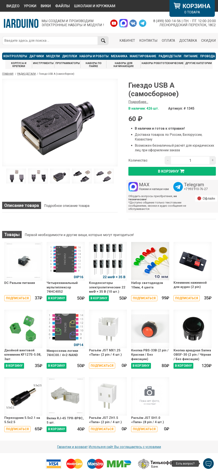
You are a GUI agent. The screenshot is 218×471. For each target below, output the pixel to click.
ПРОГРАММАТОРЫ (67, 63)
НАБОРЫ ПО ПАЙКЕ (94, 65)
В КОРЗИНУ (56, 298)
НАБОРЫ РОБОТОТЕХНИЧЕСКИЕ (163, 63)
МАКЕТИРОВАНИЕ (143, 56)
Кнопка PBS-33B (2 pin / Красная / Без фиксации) (150, 354)
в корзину (172, 171)
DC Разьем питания (19, 283)
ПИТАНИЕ (191, 56)
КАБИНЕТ (127, 41)
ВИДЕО (13, 6)
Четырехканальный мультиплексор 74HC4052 (62, 287)
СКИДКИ (208, 41)
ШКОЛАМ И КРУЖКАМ (94, 6)
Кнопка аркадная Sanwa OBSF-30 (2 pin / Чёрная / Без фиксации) (192, 354)
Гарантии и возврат (72, 447)
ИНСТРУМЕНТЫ (43, 63)
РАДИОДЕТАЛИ (170, 56)
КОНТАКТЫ (148, 41)
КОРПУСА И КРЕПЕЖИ (18, 65)
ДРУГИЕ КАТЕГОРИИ (198, 63)
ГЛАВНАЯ (7, 73)
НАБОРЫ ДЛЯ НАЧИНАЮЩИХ (123, 65)
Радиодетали (26, 73)
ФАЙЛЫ (62, 6)
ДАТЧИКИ (36, 56)
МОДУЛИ (53, 56)
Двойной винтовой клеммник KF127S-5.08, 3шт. (22, 354)
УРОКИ (30, 6)
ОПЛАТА (168, 41)
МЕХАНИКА (119, 56)
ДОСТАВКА (188, 41)
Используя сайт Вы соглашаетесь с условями (125, 447)
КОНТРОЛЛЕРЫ (15, 56)
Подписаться (17, 298)
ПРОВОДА (207, 56)
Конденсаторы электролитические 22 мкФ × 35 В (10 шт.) (107, 287)
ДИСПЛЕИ (69, 56)
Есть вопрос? (185, 463)
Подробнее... (138, 102)
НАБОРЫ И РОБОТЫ (94, 56)
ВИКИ (46, 6)
